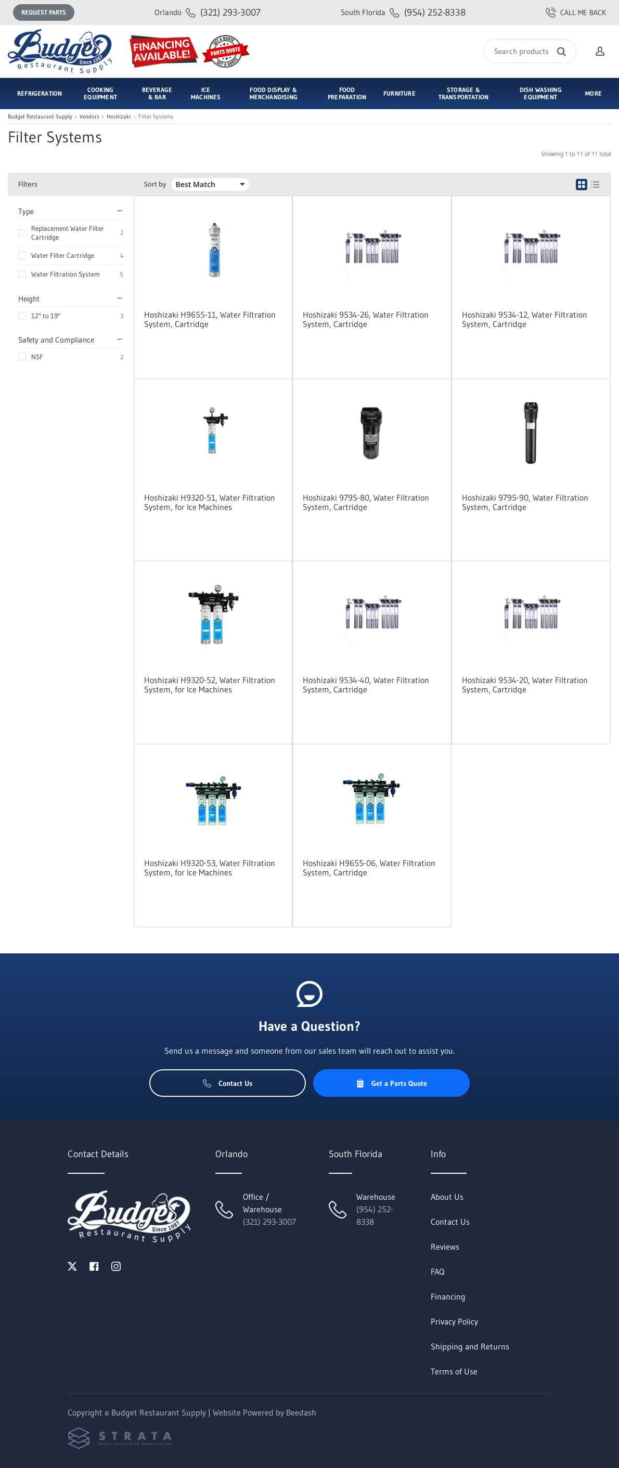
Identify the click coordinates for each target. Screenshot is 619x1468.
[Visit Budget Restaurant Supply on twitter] (72, 1265)
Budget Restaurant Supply (40, 116)
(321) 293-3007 (207, 12)
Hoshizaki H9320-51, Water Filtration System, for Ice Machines (209, 502)
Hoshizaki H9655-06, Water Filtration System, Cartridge (369, 867)
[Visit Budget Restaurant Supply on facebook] (94, 1265)
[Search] (529, 51)
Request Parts (43, 12)
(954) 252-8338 (403, 12)
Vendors (89, 116)
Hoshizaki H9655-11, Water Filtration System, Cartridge (210, 319)
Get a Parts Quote (391, 1083)
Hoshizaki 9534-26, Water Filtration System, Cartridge (366, 319)
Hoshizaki (119, 116)
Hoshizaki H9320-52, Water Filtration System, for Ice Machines (209, 684)
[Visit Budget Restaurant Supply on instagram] (116, 1265)
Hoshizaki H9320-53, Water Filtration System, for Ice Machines (209, 867)
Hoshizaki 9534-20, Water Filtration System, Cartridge (525, 684)
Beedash (301, 1412)
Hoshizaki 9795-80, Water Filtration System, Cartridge (366, 502)
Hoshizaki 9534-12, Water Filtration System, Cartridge (524, 319)
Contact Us (227, 1083)
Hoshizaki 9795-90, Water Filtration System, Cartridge (525, 502)
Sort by (155, 184)
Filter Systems (155, 116)
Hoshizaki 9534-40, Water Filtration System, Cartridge (366, 684)
